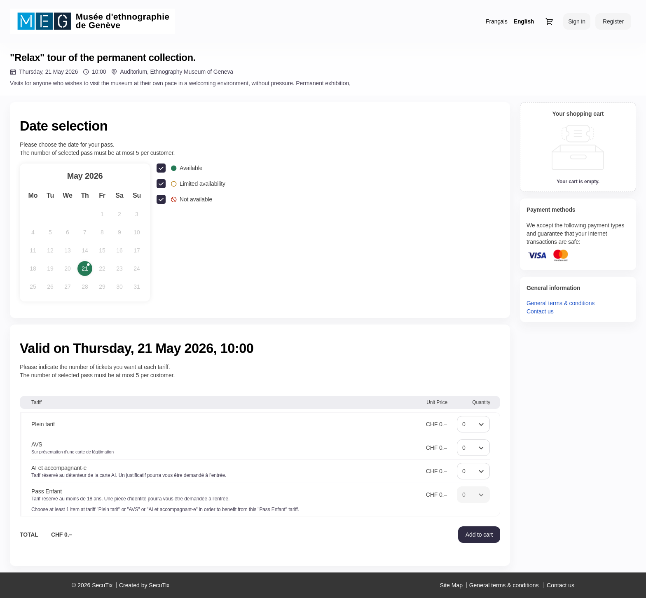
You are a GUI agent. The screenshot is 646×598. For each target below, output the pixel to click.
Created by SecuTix (144, 585)
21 (87, 270)
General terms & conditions (561, 303)
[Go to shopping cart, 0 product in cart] (549, 21)
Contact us (540, 311)
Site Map (451, 585)
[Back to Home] (92, 21)
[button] (479, 534)
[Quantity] (473, 424)
